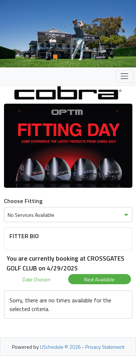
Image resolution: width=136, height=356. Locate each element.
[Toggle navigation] (124, 76)
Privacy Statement (104, 347)
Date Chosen (36, 279)
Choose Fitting (23, 200)
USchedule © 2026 (60, 347)
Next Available (99, 279)
